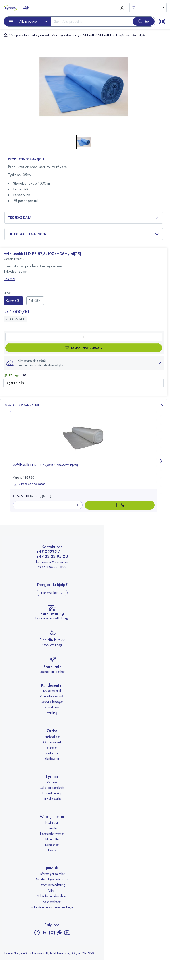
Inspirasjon (52, 822)
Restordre (52, 753)
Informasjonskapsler (52, 874)
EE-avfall (52, 850)
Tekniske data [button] (83, 217)
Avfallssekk (88, 35)
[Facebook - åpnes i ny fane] (37, 932)
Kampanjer (52, 844)
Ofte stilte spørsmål (52, 696)
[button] (84, 363)
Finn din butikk (52, 799)
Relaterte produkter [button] (84, 405)
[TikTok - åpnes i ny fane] (59, 932)
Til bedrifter (52, 839)
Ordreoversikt (52, 742)
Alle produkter (19, 35)
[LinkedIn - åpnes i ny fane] (44, 932)
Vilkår (52, 890)
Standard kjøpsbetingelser (52, 879)
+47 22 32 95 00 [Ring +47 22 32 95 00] (52, 556)
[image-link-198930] (84, 441)
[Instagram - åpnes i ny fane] (52, 932)
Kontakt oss (52, 707)
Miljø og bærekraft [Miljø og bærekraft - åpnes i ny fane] (52, 787)
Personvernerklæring (52, 885)
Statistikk (52, 747)
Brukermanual (52, 690)
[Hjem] (6, 35)
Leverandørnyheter (52, 833)
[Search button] (144, 21)
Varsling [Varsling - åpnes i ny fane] (52, 713)
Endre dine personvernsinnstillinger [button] (52, 907)
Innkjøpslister (52, 736)
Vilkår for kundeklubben (52, 896)
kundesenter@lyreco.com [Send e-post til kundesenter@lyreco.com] (52, 562)
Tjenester (52, 828)
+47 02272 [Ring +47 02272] (46, 551)
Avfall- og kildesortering (65, 35)
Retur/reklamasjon (52, 702)
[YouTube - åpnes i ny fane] (67, 932)
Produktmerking (52, 793)
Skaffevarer (52, 758)
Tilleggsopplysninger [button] (83, 234)
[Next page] (161, 462)
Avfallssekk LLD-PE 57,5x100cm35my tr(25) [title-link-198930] (45, 464)
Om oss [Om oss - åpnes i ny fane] (52, 782)
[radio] (13, 300)
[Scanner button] (162, 21)
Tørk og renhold (39, 35)
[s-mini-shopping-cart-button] (148, 7)
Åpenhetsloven (52, 901)
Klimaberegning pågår (29, 484)
